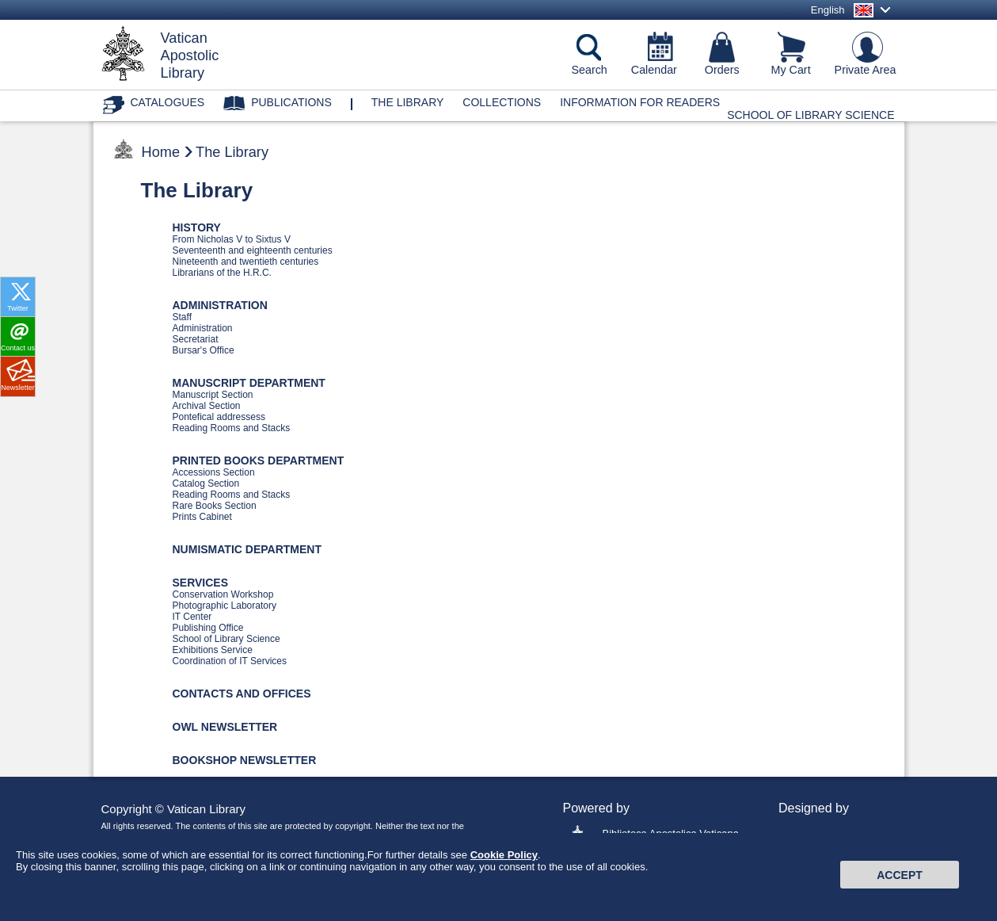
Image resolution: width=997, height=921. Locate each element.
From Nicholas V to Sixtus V (232, 239)
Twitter (18, 308)
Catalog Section (206, 483)
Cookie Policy (504, 864)
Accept (900, 883)
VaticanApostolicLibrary (190, 55)
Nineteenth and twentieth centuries (246, 261)
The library (407, 102)
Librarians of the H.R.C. (222, 272)
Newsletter (18, 388)
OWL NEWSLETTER (225, 726)
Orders (722, 69)
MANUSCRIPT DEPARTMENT (249, 382)
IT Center (192, 616)
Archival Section (207, 405)
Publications (291, 102)
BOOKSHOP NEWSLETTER (245, 760)
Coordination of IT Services (230, 661)
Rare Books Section (215, 505)
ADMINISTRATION (220, 305)
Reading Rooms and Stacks (232, 428)
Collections (501, 102)
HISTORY (197, 227)
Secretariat (196, 339)
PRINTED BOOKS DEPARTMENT (258, 460)
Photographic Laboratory (224, 605)
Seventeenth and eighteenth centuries (253, 250)
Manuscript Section (213, 394)
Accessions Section (214, 472)
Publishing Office (208, 627)
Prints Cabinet (202, 516)
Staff (182, 317)
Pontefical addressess (219, 416)
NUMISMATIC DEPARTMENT (247, 549)
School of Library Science (810, 115)
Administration (203, 328)
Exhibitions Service (213, 649)
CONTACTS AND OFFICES (242, 693)
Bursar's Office (203, 350)
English (828, 10)
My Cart (791, 69)
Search (589, 69)
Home (161, 152)
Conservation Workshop (223, 594)
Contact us (18, 348)
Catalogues (168, 102)
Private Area (865, 69)
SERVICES (201, 582)
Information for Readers (640, 102)
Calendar (654, 69)
